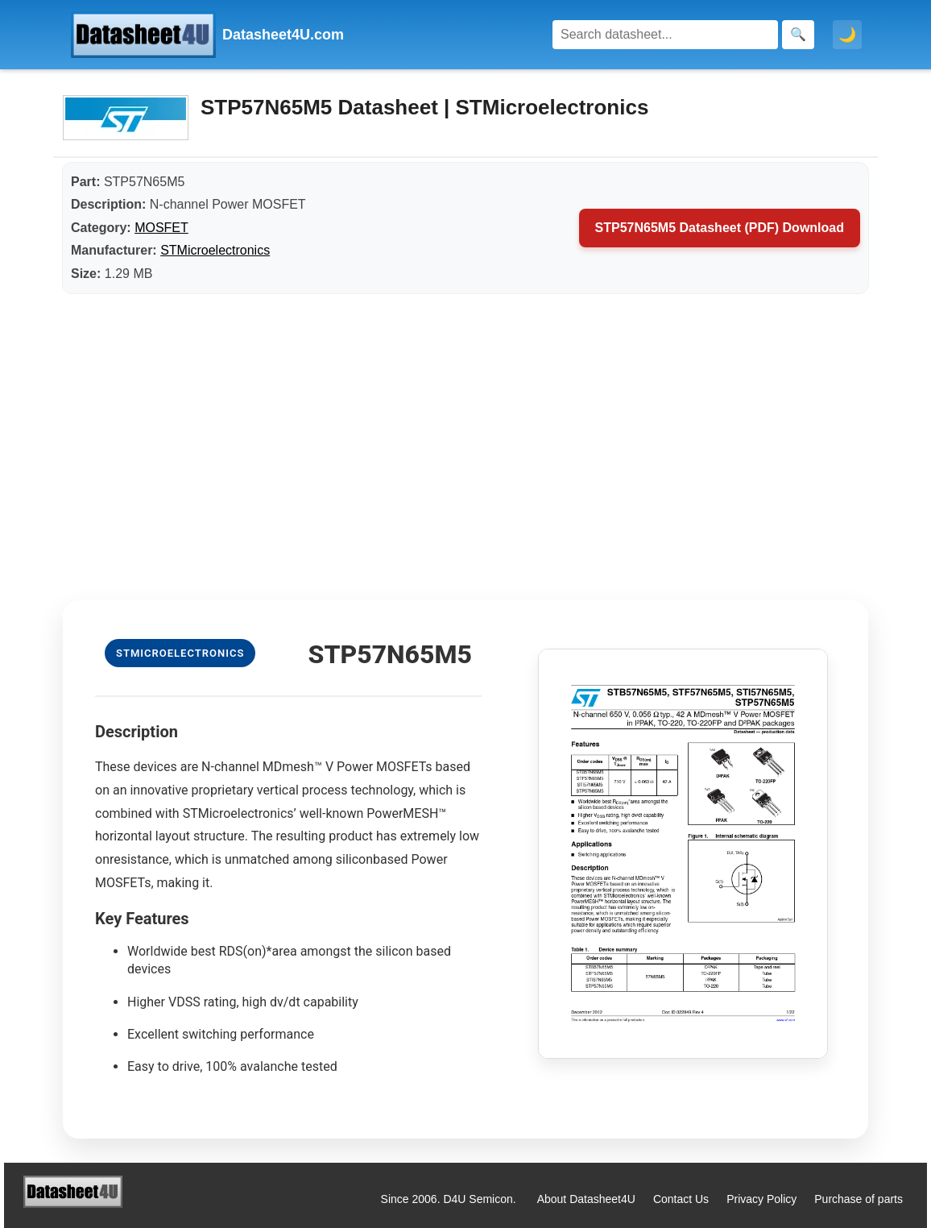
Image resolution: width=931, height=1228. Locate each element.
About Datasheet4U (586, 1199)
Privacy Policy (761, 1199)
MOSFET (161, 227)
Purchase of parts (858, 1199)
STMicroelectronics (215, 250)
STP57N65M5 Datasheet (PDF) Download (719, 227)
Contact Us (681, 1199)
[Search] (665, 34)
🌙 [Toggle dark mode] (847, 35)
